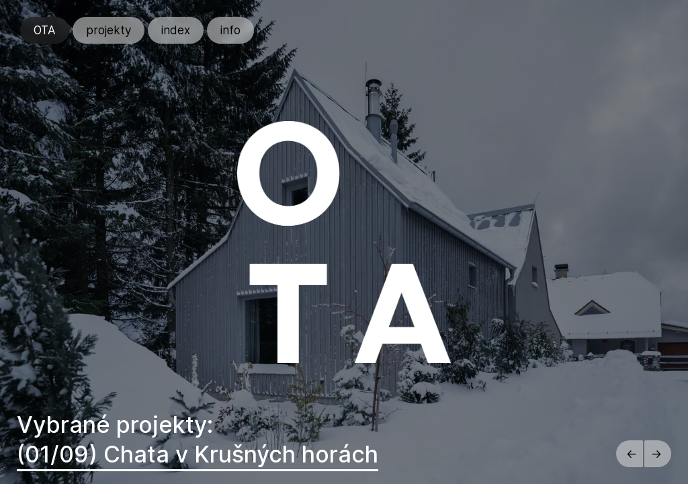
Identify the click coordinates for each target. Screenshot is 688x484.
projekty (108, 30)
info (230, 30)
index (175, 30)
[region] (344, 242)
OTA (45, 30)
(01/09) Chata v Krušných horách (197, 454)
